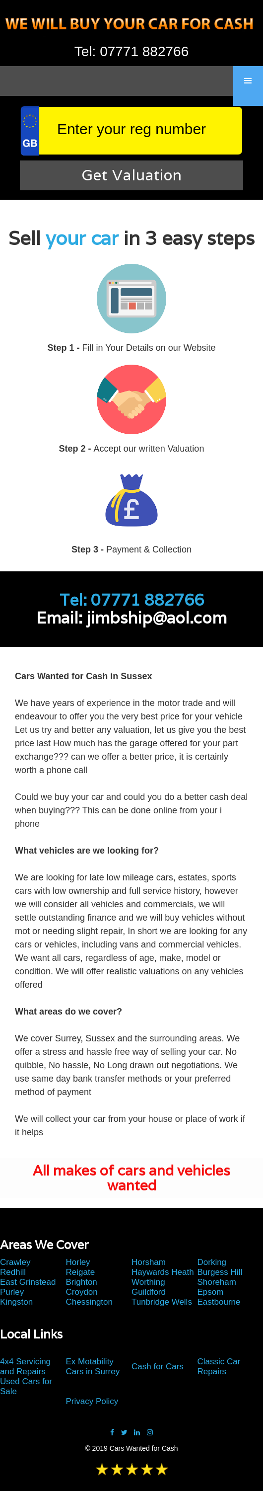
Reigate (80, 1272)
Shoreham (216, 1282)
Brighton (81, 1282)
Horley (78, 1262)
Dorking (212, 1262)
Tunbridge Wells (162, 1302)
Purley (12, 1292)
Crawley (15, 1262)
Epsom (210, 1292)
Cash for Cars (158, 1366)
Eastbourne (219, 1302)
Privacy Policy (92, 1401)
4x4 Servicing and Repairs (25, 1366)
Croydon (82, 1292)
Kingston (16, 1302)
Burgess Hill (220, 1272)
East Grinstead (28, 1282)
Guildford (149, 1292)
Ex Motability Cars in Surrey (93, 1366)
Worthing (148, 1282)
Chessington (89, 1302)
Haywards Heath (163, 1272)
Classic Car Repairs (219, 1366)
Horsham (149, 1262)
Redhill (13, 1272)
